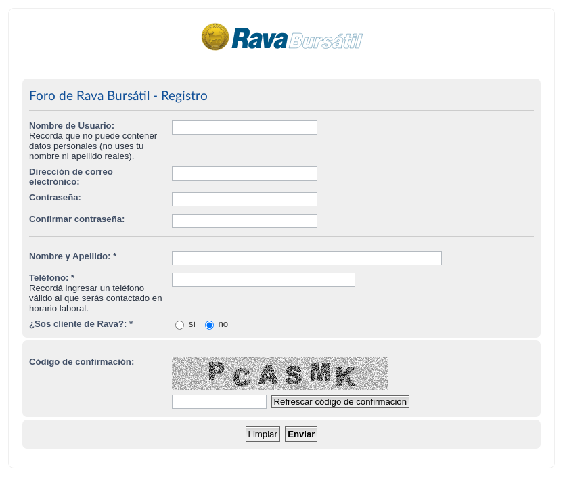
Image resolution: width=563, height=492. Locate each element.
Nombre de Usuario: (71, 125)
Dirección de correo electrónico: (71, 176)
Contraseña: (55, 197)
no (216, 324)
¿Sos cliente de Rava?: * (81, 324)
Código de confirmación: (81, 362)
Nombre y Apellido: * (72, 256)
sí (185, 324)
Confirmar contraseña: (77, 219)
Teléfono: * (51, 278)
